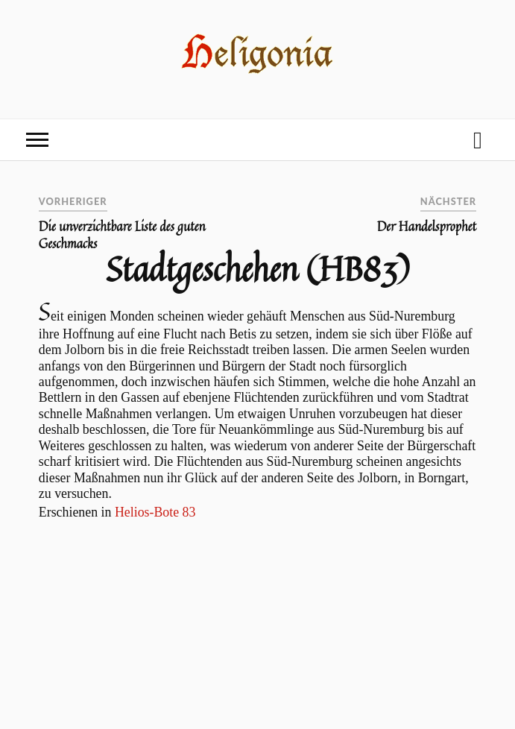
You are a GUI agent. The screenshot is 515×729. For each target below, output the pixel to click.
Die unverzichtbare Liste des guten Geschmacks (122, 235)
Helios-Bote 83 (155, 512)
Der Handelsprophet (426, 226)
